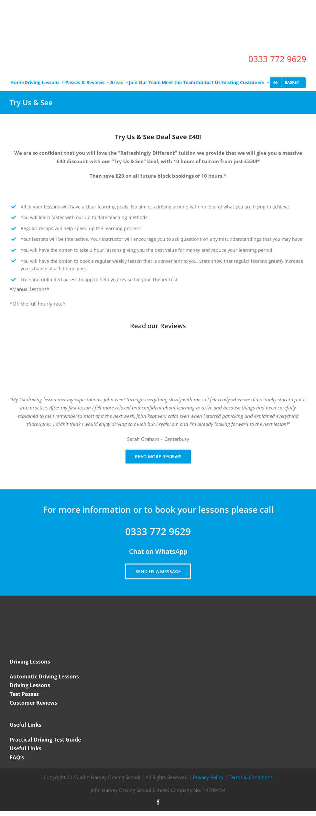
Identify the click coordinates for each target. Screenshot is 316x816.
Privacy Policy (208, 777)
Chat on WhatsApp (158, 551)
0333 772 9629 (277, 59)
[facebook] (158, 802)
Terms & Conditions (251, 777)
